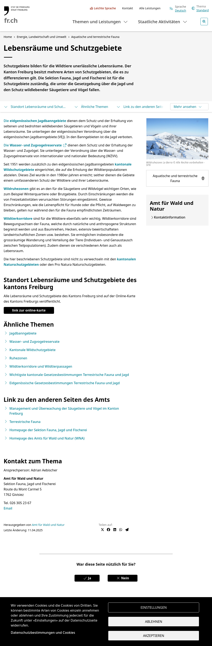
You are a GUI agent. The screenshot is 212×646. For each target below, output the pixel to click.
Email (8, 508)
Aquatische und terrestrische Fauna (179, 178)
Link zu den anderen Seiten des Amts (147, 106)
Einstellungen (154, 607)
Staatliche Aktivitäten (163, 21)
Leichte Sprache (105, 8)
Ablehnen (153, 621)
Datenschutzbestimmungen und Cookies (43, 632)
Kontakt (127, 8)
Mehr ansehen (188, 106)
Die (7, 120)
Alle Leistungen (149, 8)
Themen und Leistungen (100, 21)
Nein (122, 578)
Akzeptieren (153, 635)
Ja (87, 578)
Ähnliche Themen (91, 106)
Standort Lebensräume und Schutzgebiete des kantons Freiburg (35, 106)
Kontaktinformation (169, 217)
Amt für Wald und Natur (48, 525)
